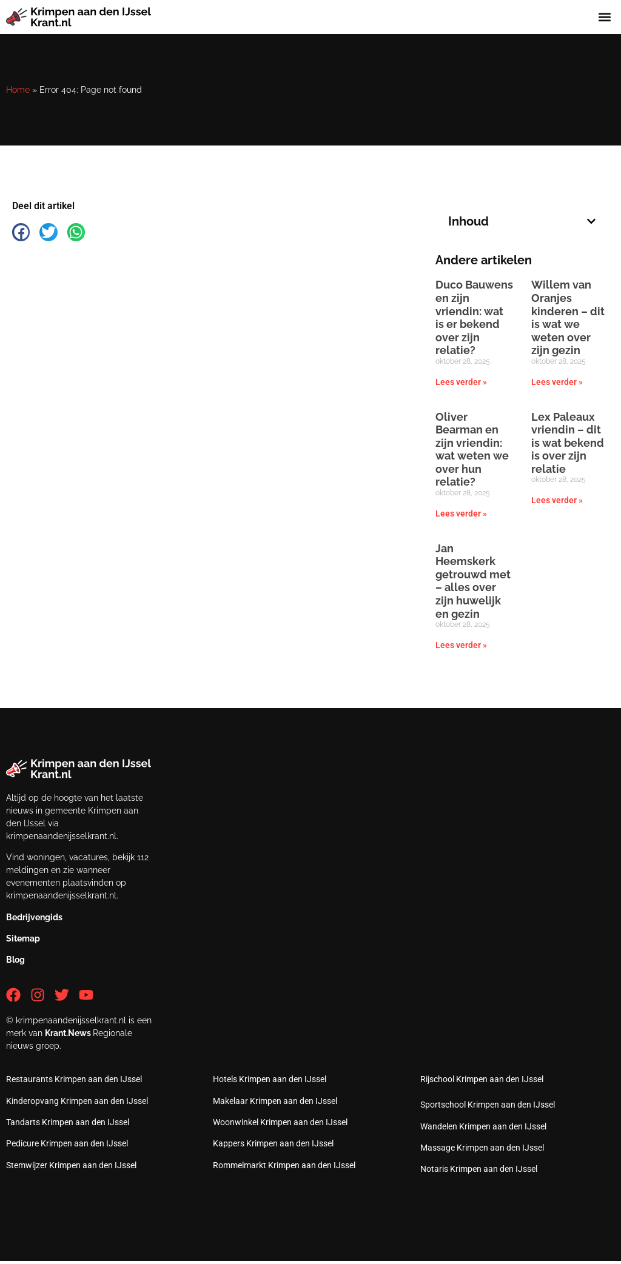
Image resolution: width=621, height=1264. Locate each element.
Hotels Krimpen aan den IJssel (269, 1079)
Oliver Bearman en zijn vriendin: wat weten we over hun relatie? (472, 449)
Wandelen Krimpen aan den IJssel (483, 1126)
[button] (605, 17)
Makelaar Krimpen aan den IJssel (275, 1101)
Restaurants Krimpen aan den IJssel (74, 1079)
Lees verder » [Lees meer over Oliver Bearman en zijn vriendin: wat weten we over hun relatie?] (461, 513)
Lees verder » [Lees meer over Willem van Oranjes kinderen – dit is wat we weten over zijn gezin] (557, 382)
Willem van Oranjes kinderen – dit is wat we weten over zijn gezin (568, 317)
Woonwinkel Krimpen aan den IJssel (280, 1122)
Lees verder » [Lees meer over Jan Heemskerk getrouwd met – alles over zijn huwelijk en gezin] (461, 645)
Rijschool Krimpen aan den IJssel (481, 1079)
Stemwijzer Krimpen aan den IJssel (71, 1165)
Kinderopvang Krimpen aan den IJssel (77, 1101)
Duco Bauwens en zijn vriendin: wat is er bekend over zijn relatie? (474, 317)
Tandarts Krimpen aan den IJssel (67, 1122)
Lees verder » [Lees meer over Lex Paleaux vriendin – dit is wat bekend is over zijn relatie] (557, 500)
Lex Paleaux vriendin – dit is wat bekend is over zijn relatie (567, 442)
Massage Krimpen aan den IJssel (482, 1147)
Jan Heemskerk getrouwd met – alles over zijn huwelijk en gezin (473, 581)
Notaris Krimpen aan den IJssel (478, 1169)
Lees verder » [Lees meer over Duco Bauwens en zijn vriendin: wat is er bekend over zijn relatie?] (461, 382)
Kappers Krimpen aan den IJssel (273, 1143)
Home (18, 90)
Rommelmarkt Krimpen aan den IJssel (284, 1165)
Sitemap (23, 938)
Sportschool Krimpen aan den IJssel (487, 1104)
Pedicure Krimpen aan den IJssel (67, 1143)
